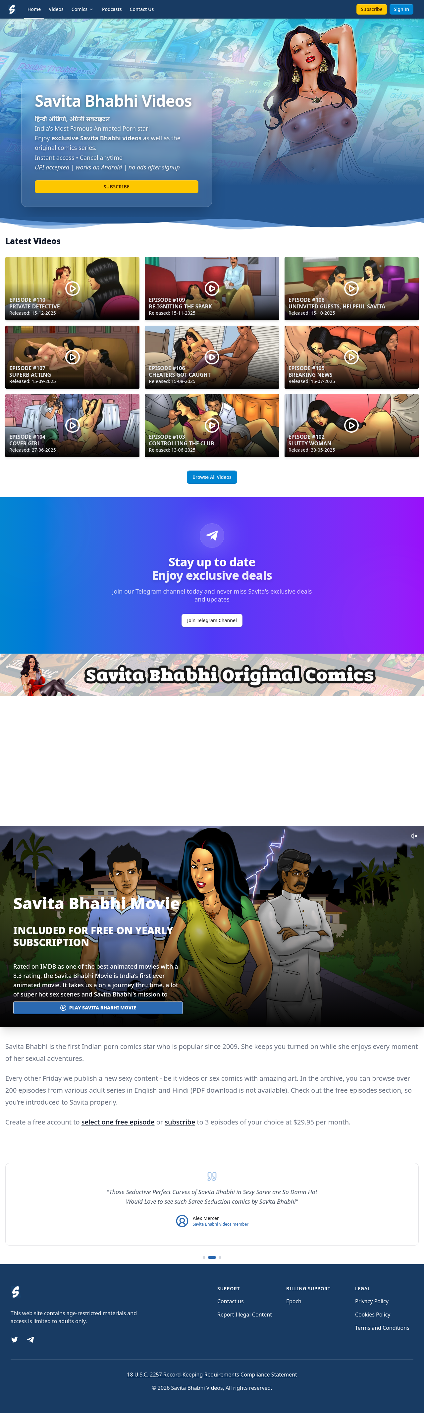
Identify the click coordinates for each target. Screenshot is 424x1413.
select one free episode (118, 1122)
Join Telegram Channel (212, 620)
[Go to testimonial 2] (212, 1257)
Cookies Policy (372, 1314)
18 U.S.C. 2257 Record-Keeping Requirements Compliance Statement (212, 1374)
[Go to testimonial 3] (220, 1257)
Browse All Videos (212, 477)
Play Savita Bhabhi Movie (98, 1007)
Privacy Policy (372, 1301)
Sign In (401, 9)
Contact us (230, 1301)
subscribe (180, 1122)
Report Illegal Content (244, 1314)
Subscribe (371, 9)
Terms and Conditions (382, 1327)
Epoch (293, 1301)
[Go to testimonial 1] (204, 1257)
